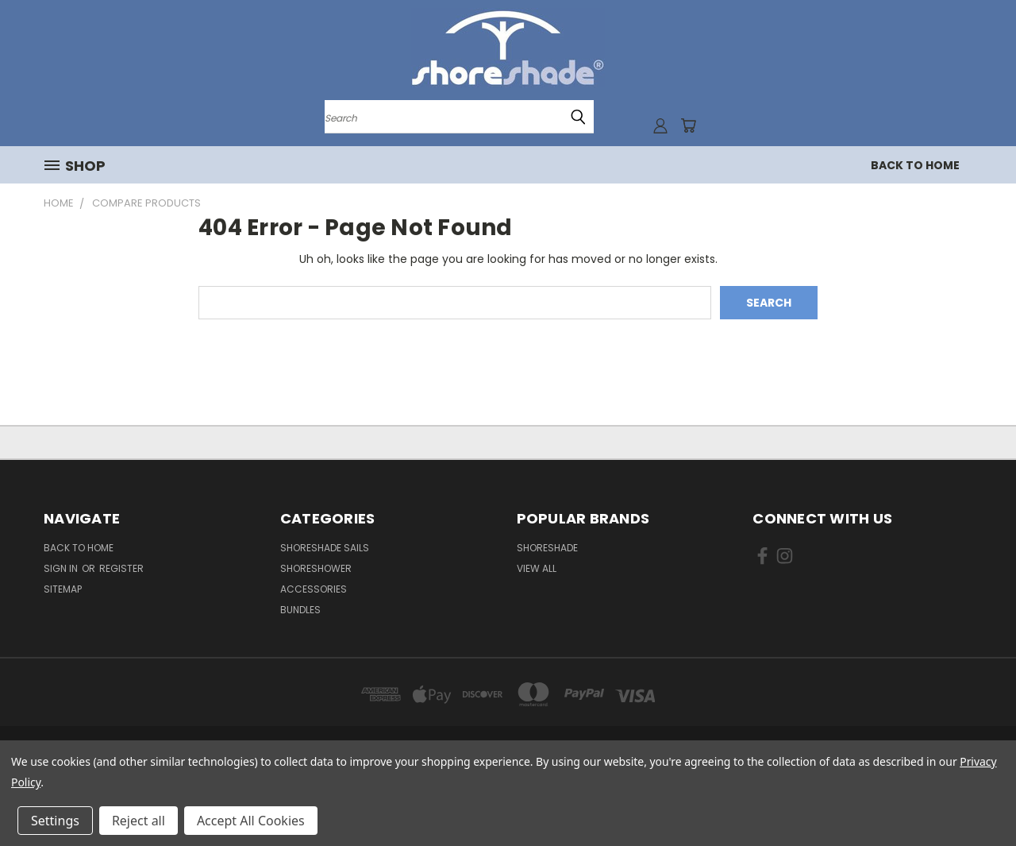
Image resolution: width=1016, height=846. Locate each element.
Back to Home (915, 165)
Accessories (313, 589)
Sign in (62, 568)
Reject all (138, 820)
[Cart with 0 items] (688, 125)
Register (121, 568)
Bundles (300, 609)
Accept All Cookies (251, 820)
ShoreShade (547, 547)
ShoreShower (316, 568)
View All (536, 568)
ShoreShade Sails (324, 547)
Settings (55, 820)
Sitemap (63, 589)
